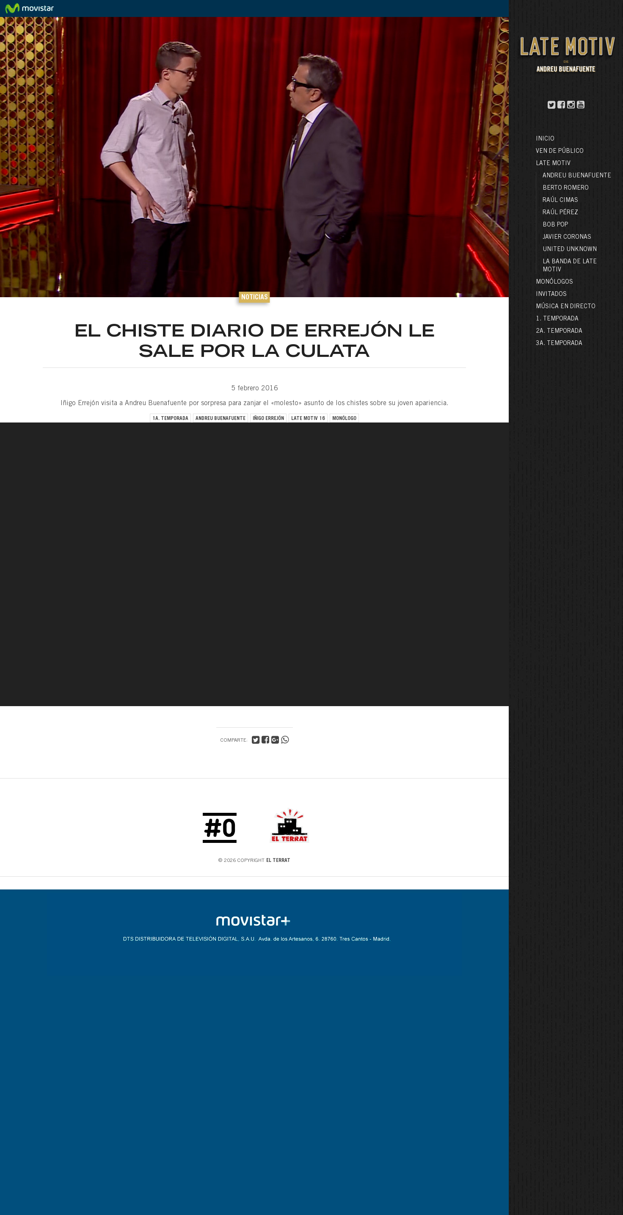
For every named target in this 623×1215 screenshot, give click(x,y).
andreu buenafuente (220, 418)
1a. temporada (170, 418)
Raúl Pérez (560, 213)
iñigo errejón (268, 418)
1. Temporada (557, 319)
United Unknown (570, 250)
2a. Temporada (559, 331)
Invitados (551, 295)
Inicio (545, 139)
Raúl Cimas (560, 201)
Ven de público (560, 152)
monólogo (344, 418)
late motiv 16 (308, 418)
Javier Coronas (567, 237)
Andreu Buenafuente (577, 176)
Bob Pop (555, 225)
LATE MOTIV (553, 164)
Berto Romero (566, 188)
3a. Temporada (559, 344)
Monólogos (554, 282)
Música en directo (565, 307)
